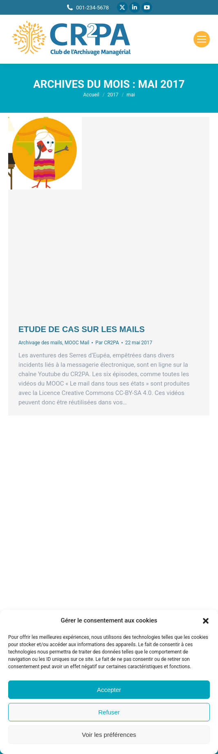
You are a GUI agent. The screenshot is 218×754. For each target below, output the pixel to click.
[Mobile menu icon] (201, 39)
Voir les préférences (109, 734)
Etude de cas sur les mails (81, 329)
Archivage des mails (40, 343)
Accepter (109, 689)
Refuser (109, 712)
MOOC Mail (77, 343)
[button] (206, 621)
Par (107, 343)
